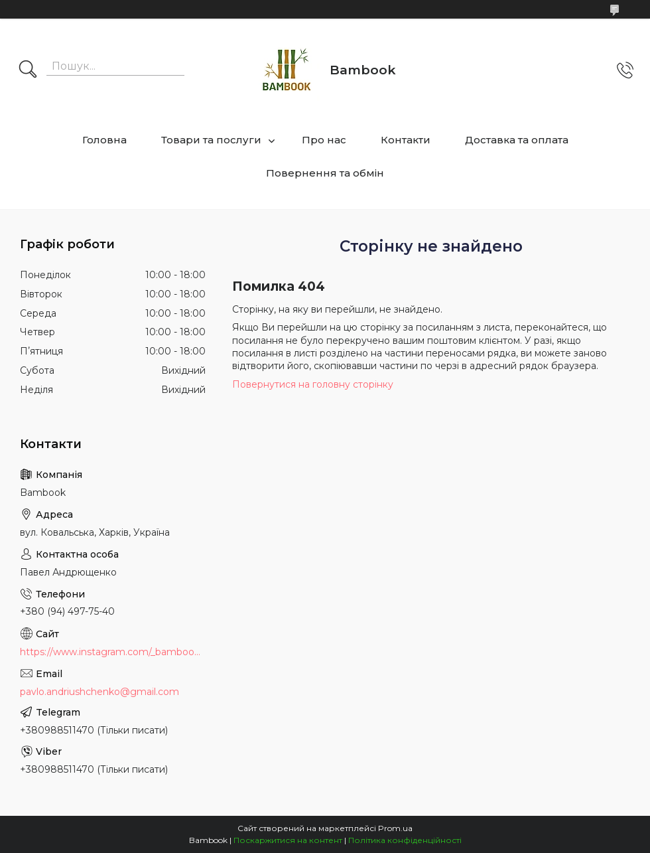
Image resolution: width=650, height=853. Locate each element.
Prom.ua (395, 828)
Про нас (324, 139)
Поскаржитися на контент (287, 840)
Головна (104, 139)
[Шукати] (27, 70)
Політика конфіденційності (405, 840)
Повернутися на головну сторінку (312, 384)
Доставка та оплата (516, 139)
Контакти (405, 139)
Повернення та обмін (325, 173)
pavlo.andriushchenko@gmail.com (99, 692)
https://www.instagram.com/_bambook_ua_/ (113, 652)
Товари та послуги (211, 139)
